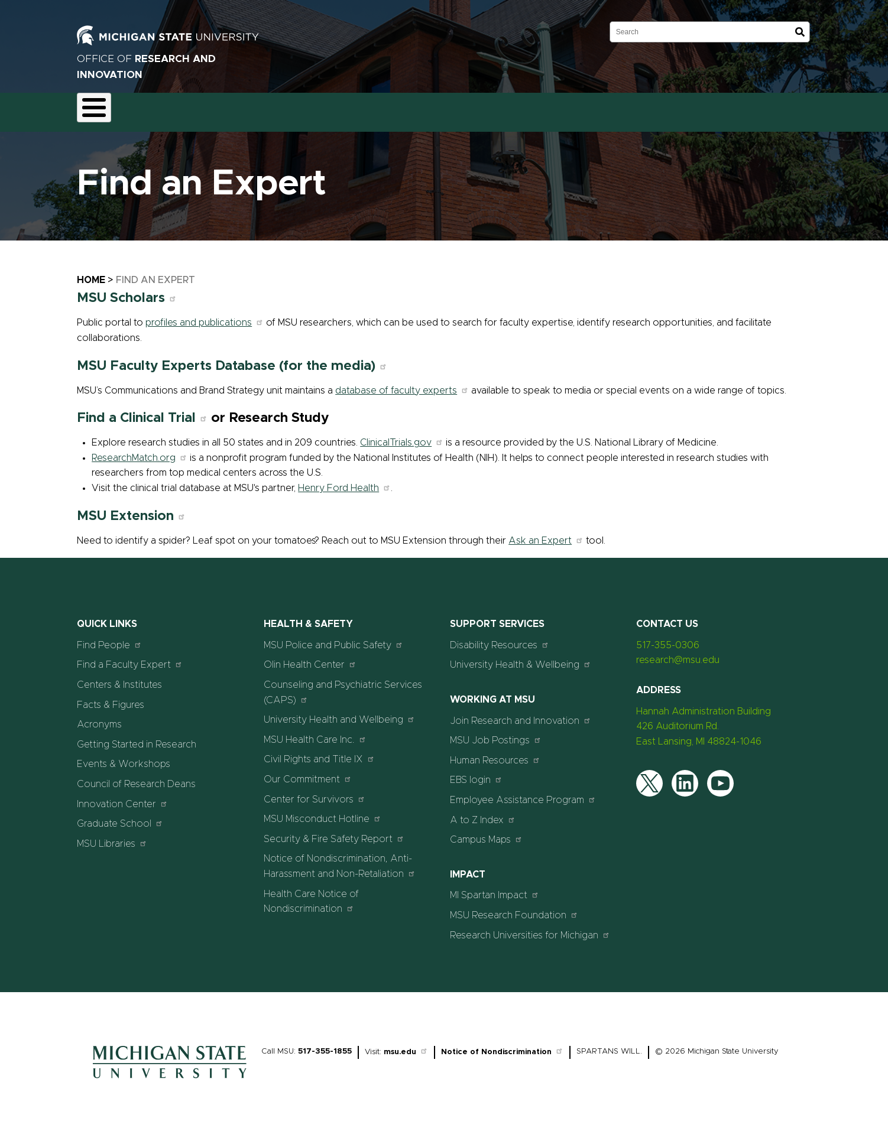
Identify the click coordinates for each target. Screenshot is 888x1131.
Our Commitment (308, 772)
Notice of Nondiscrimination (502, 1045)
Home (91, 273)
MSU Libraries (112, 836)
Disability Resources (499, 638)
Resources (413, 108)
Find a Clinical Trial (142, 411)
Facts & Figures (110, 698)
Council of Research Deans (136, 777)
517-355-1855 (325, 1045)
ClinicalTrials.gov (401, 436)
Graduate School (120, 817)
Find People (109, 638)
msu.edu (406, 1045)
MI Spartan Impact (494, 888)
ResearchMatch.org (139, 451)
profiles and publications (204, 316)
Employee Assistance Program (523, 793)
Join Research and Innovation (520, 713)
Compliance (256, 108)
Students (566, 108)
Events (514, 108)
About (100, 108)
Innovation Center (122, 797)
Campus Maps (486, 833)
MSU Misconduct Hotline (322, 812)
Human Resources (495, 753)
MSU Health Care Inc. (315, 732)
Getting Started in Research (136, 737)
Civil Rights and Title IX (319, 753)
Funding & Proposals (172, 108)
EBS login (476, 773)
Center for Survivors (314, 792)
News (467, 108)
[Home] (170, 1075)
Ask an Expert (546, 533)
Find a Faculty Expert (130, 658)
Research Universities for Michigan (530, 928)
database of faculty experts (402, 383)
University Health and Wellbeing (339, 713)
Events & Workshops (123, 757)
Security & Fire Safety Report (334, 832)
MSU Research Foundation (514, 908)
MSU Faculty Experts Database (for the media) (232, 359)
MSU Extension (131, 509)
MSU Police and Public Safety (333, 638)
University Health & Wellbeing (520, 658)
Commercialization (336, 108)
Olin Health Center (310, 658)
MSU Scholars (127, 291)
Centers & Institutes (119, 677)
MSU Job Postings (496, 734)
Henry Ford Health (344, 481)
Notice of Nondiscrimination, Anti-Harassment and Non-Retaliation (340, 859)
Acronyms (99, 718)
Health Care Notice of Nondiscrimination (311, 894)
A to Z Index (483, 813)
